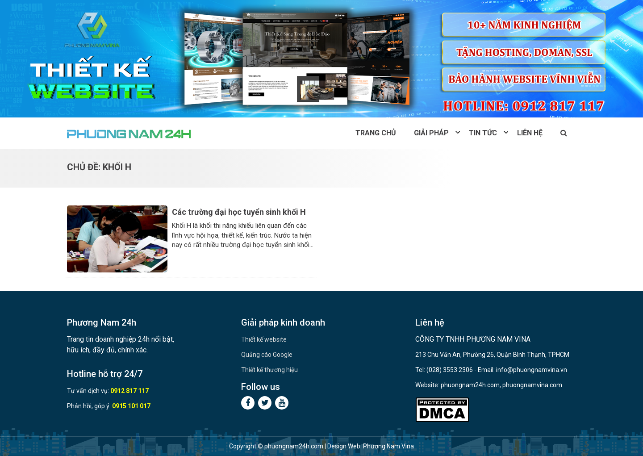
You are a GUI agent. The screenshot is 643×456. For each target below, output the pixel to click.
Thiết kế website (264, 339)
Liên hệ (530, 133)
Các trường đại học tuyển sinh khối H (239, 212)
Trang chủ (375, 133)
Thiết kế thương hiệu (269, 369)
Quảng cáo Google (266, 354)
